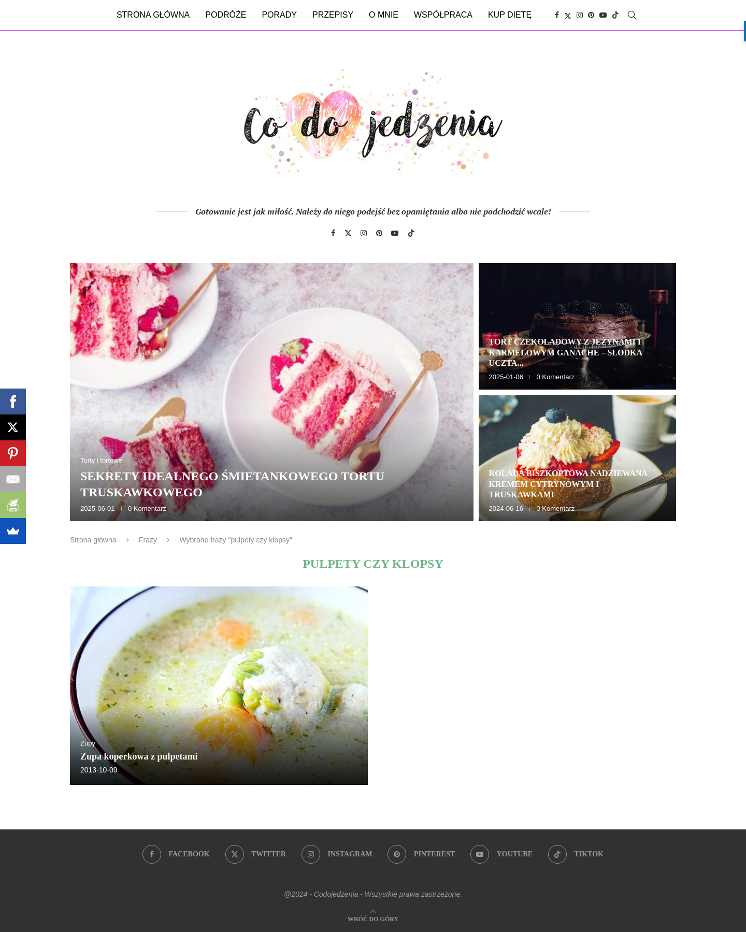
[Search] (632, 15)
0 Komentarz (147, 508)
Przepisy (332, 14)
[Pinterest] (591, 15)
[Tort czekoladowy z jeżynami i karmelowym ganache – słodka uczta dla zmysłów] (577, 326)
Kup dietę (510, 14)
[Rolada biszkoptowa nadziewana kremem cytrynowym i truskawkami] (577, 458)
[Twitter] (567, 15)
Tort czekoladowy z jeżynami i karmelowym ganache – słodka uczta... (565, 352)
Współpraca (443, 14)
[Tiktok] (615, 15)
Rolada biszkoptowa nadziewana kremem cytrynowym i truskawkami (568, 484)
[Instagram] (580, 15)
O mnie (383, 14)
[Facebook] (557, 15)
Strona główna (153, 14)
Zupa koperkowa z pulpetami (139, 756)
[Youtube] (603, 15)
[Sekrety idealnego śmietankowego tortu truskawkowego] (272, 392)
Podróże (225, 14)
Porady (279, 14)
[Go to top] (373, 918)
